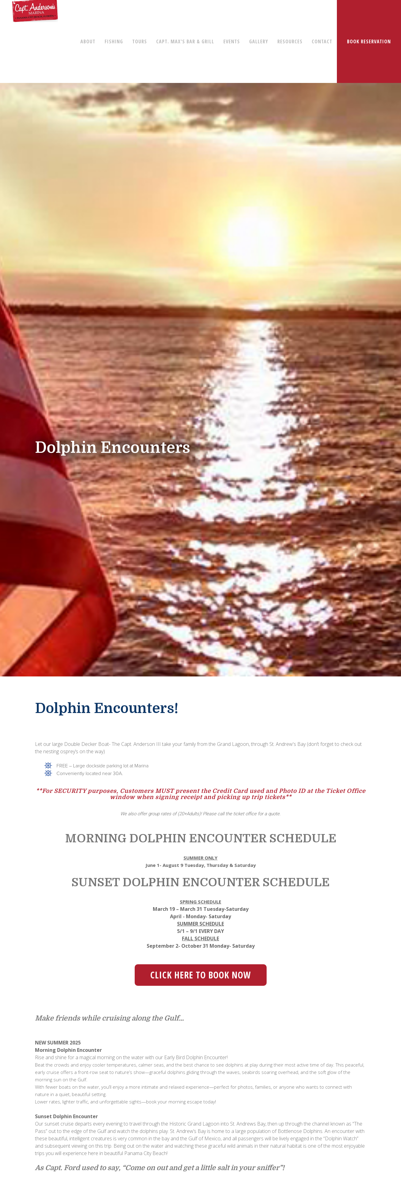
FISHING (114, 41)
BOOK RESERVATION (369, 41)
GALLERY (258, 41)
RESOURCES (290, 41)
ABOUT (87, 41)
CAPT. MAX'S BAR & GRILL (185, 41)
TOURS (139, 41)
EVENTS (231, 41)
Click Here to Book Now (200, 975)
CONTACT (322, 41)
